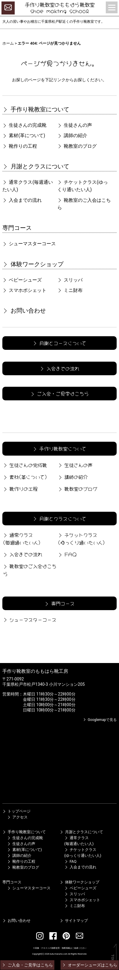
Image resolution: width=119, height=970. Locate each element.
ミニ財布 (70, 290)
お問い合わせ (24, 310)
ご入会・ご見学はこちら (59, 393)
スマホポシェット (24, 290)
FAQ (67, 554)
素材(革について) (23, 135)
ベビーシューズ (22, 280)
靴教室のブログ (77, 146)
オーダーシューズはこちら (89, 965)
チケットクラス (82, 186)
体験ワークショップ (32, 264)
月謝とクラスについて (35, 166)
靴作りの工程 (19, 146)
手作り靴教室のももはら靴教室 (60, 4)
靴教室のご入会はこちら (84, 204)
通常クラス (27, 186)
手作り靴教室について (35, 109)
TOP (112, 958)
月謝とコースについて (59, 342)
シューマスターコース (29, 243)
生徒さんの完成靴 (24, 125)
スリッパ (70, 280)
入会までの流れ (22, 200)
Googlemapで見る (100, 720)
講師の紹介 (72, 135)
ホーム (8, 43)
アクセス (17, 817)
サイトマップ (74, 920)
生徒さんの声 (74, 125)
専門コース (17, 227)
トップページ (16, 811)
